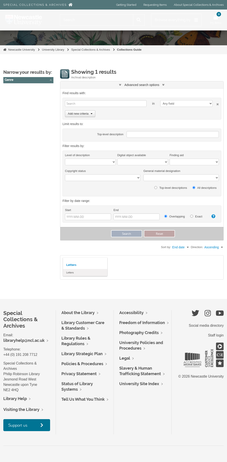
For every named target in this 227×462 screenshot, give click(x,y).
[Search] (96, 20)
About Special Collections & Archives (199, 4)
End (116, 210)
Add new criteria (80, 113)
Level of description (77, 155)
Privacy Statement (79, 373)
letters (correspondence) (23, 93)
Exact (196, 216)
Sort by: (166, 247)
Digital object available (131, 155)
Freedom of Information (142, 322)
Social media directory (206, 325)
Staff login (216, 335)
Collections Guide (129, 49)
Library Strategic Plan (82, 353)
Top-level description (110, 134)
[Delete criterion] (216, 103)
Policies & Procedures (82, 363)
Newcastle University (21, 49)
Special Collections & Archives (35, 4)
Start (68, 210)
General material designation (161, 171)
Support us (17, 425)
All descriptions (204, 187)
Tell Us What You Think (83, 399)
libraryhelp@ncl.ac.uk (24, 340)
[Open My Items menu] (216, 20)
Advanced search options (141, 85)
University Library (53, 49)
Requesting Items (155, 4)
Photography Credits (139, 332)
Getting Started (126, 4)
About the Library (78, 312)
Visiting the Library (21, 409)
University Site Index (139, 383)
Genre (9, 80)
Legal (124, 358)
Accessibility (131, 312)
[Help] (212, 216)
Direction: (197, 247)
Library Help (15, 398)
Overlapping (174, 216)
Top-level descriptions (170, 187)
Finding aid (177, 155)
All (8, 88)
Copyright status (75, 171)
